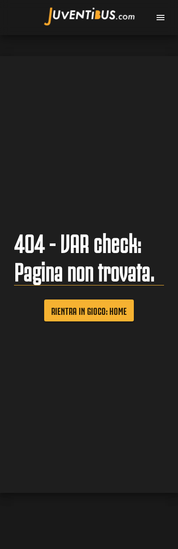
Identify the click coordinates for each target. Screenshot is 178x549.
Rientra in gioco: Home (89, 310)
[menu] (160, 17)
